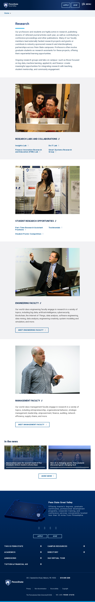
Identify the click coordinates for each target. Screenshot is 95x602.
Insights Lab (20, 146)
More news (46, 476)
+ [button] (41, 546)
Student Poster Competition (28, 234)
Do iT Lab (53, 146)
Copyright (65, 589)
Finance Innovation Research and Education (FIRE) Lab (28, 151)
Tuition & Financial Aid (16, 564)
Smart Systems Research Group (60, 151)
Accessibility (54, 589)
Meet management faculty (31, 425)
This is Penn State (13, 546)
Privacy (28, 589)
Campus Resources (57, 546)
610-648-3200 (65, 578)
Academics (10, 552)
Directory (53, 552)
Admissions (10, 558)
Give (75, 5)
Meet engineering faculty (31, 330)
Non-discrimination (40, 589)
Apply (66, 5)
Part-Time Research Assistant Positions (29, 229)
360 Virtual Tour (56, 558)
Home (6, 13)
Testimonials (54, 228)
